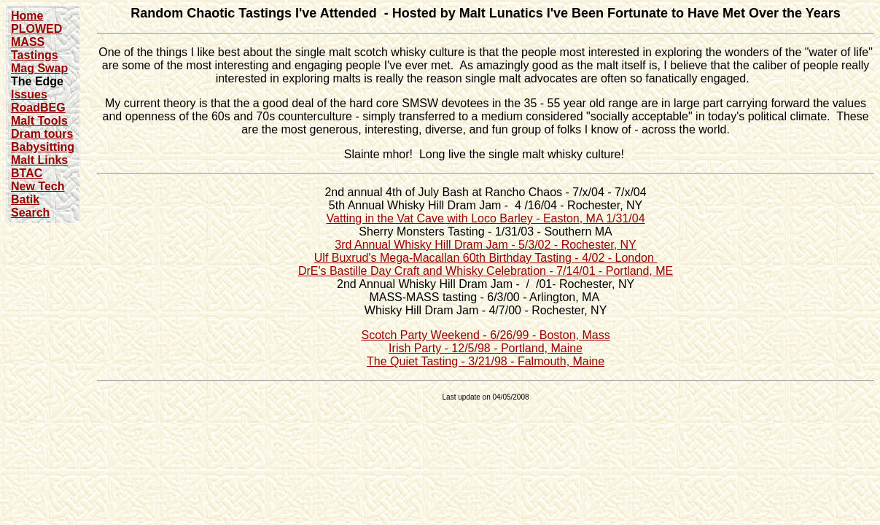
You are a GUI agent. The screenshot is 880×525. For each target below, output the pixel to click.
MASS (27, 42)
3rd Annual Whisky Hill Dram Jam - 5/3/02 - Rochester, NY (485, 244)
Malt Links (39, 160)
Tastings (34, 55)
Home (27, 15)
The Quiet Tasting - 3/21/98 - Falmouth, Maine (485, 361)
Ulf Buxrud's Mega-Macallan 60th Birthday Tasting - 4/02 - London (486, 258)
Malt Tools (39, 120)
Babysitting (42, 147)
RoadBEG (38, 107)
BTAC (26, 173)
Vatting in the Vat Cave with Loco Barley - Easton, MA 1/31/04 (486, 218)
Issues (29, 94)
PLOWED (36, 29)
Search (30, 212)
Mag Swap (39, 68)
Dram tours (42, 134)
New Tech (38, 186)
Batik (25, 199)
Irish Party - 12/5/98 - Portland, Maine (486, 348)
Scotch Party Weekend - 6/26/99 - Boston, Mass (485, 335)
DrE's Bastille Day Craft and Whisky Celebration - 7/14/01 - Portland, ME (485, 271)
